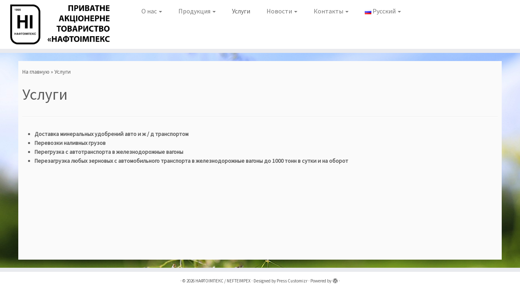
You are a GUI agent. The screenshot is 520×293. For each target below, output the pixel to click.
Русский (383, 11)
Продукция (197, 11)
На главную (36, 71)
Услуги (241, 11)
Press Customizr (292, 281)
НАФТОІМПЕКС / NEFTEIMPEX (223, 281)
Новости (281, 11)
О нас (151, 11)
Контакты (331, 11)
